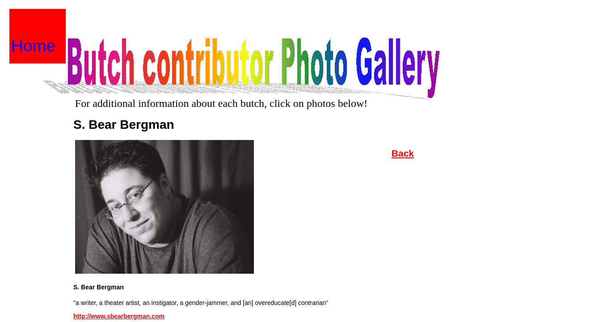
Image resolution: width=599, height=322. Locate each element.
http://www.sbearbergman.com (119, 316)
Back (403, 153)
